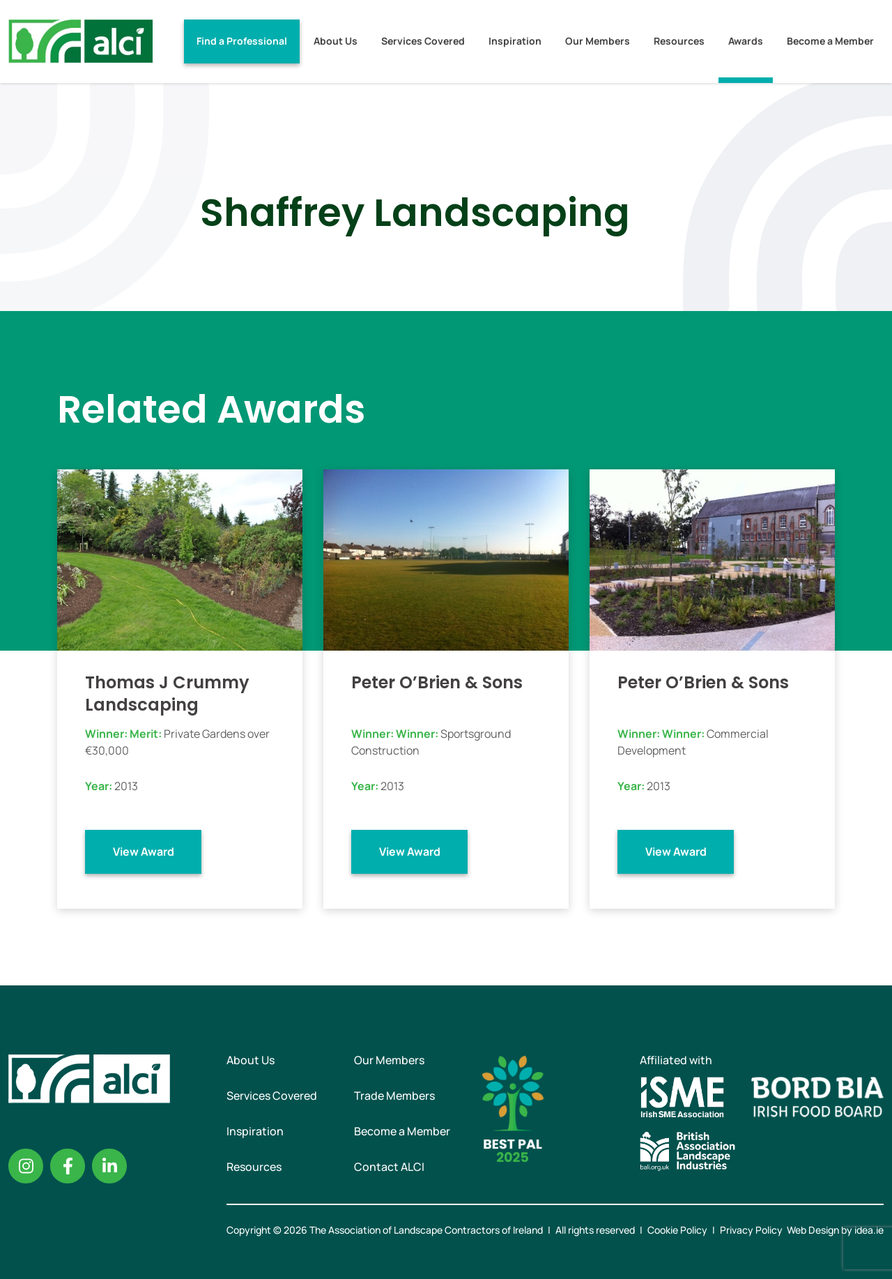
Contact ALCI (389, 1166)
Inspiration (515, 40)
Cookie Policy (677, 1229)
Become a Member (830, 40)
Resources (679, 40)
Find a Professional (242, 40)
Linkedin (109, 1166)
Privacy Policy (751, 1229)
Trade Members (394, 1095)
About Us (335, 40)
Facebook (67, 1166)
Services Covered (423, 40)
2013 (126, 786)
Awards (745, 40)
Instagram (25, 1166)
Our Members (597, 40)
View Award (143, 851)
